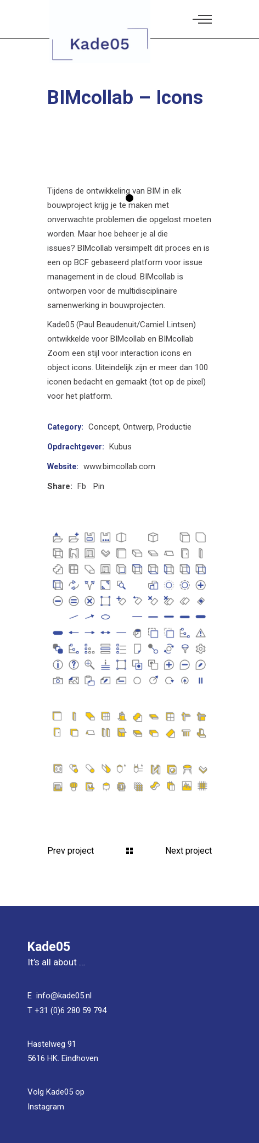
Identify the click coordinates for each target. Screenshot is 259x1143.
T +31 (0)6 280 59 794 (66, 1010)
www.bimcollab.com (119, 466)
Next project (188, 850)
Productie (174, 427)
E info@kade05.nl (59, 996)
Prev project (70, 850)
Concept (103, 427)
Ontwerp (138, 427)
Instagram (45, 1107)
